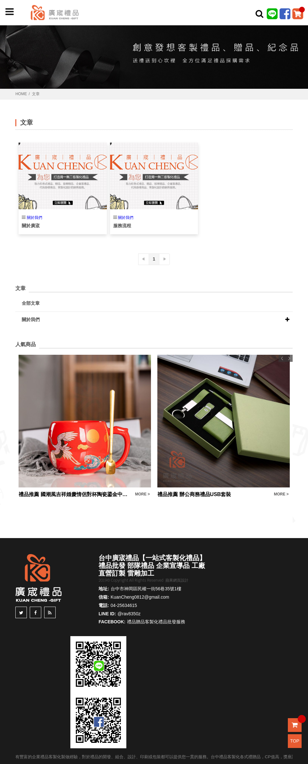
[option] (84, 426)
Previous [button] (282, 358)
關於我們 (34, 217)
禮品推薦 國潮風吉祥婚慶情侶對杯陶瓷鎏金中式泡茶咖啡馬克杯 (75, 494)
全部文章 (31, 303)
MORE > (142, 494)
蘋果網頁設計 (176, 580)
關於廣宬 (31, 225)
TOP (294, 740)
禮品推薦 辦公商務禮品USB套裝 (194, 494)
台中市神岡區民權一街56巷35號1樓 (146, 588)
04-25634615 (124, 605)
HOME (21, 94)
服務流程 (122, 225)
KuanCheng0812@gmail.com (140, 597)
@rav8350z (129, 613)
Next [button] (289, 358)
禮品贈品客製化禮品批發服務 (156, 621)
